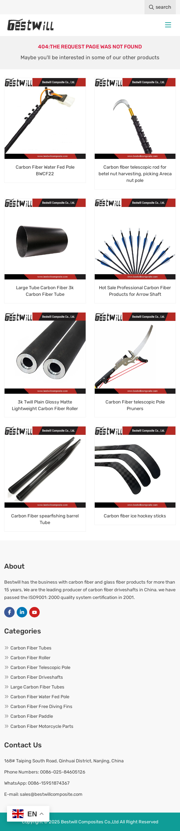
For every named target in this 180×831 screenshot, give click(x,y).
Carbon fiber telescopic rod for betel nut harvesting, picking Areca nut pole (135, 173)
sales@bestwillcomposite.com (51, 794)
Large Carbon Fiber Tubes (37, 687)
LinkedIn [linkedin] (22, 612)
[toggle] (168, 25)
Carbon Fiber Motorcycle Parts (41, 726)
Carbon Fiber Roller (30, 657)
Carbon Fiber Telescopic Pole (40, 667)
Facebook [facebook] (9, 612)
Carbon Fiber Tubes (31, 648)
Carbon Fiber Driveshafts (36, 677)
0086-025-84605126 (62, 772)
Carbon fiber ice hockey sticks (135, 515)
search (160, 7)
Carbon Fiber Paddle (31, 716)
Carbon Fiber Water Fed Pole (39, 696)
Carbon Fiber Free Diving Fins (41, 706)
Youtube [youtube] (34, 612)
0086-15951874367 (49, 783)
